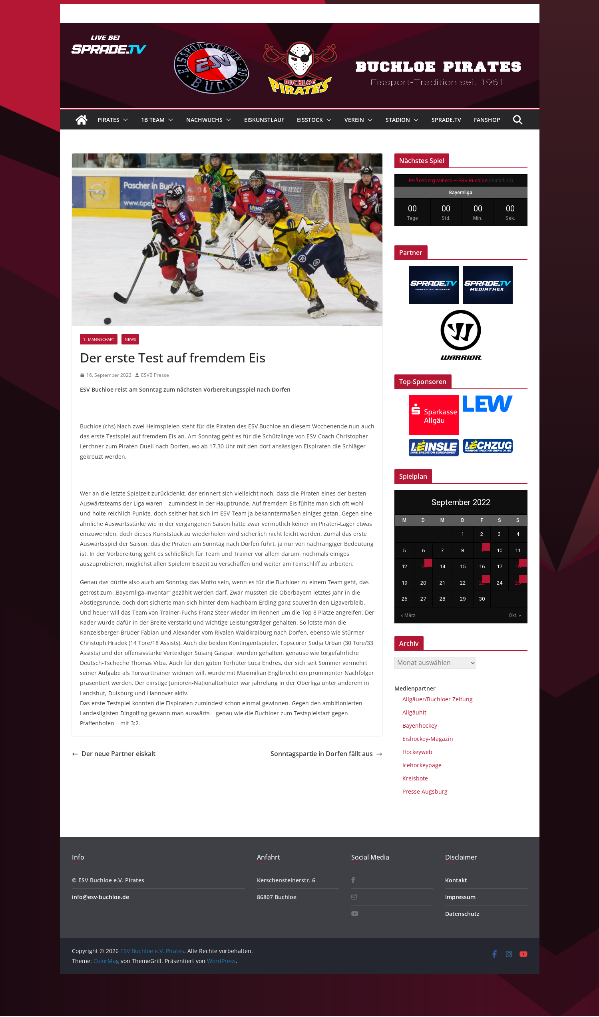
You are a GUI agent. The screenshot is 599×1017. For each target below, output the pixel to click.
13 (423, 566)
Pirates (108, 119)
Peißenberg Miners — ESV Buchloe (448, 180)
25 (518, 583)
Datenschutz (462, 913)
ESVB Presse (155, 375)
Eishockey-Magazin (427, 738)
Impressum (460, 897)
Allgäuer (413, 699)
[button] (123, 119)
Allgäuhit (414, 712)
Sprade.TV (446, 119)
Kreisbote (415, 778)
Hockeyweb (417, 752)
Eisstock (310, 119)
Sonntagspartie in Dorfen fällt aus (326, 753)
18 (518, 566)
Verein (354, 119)
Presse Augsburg (425, 791)
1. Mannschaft (98, 339)
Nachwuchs (204, 119)
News (130, 339)
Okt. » (515, 615)
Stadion (398, 119)
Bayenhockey (419, 725)
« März (408, 615)
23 (482, 583)
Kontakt (456, 880)
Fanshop (487, 119)
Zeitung (462, 699)
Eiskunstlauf (264, 119)
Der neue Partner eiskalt (113, 753)
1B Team (153, 119)
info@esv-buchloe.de (100, 897)
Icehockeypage (422, 765)
